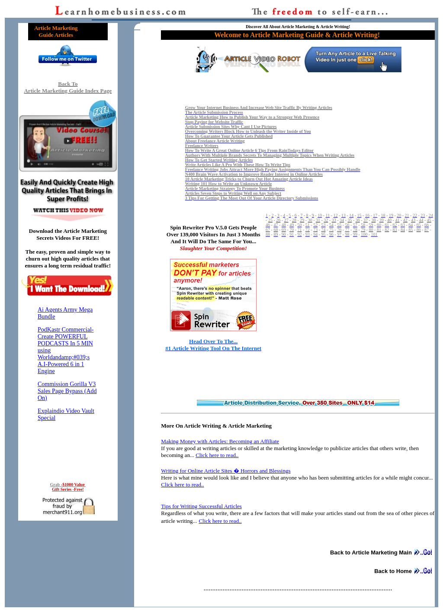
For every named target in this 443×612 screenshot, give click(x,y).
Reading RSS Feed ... (67, 387)
